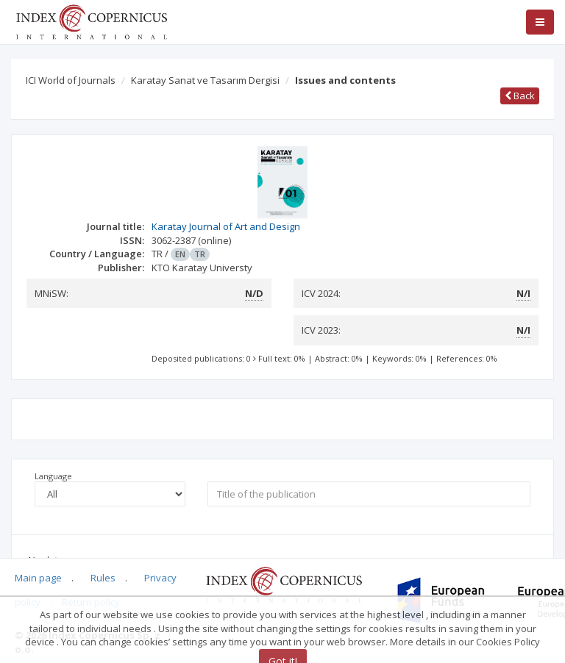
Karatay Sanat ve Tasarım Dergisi (205, 80)
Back (520, 95)
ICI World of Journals (71, 80)
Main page (38, 577)
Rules (103, 577)
